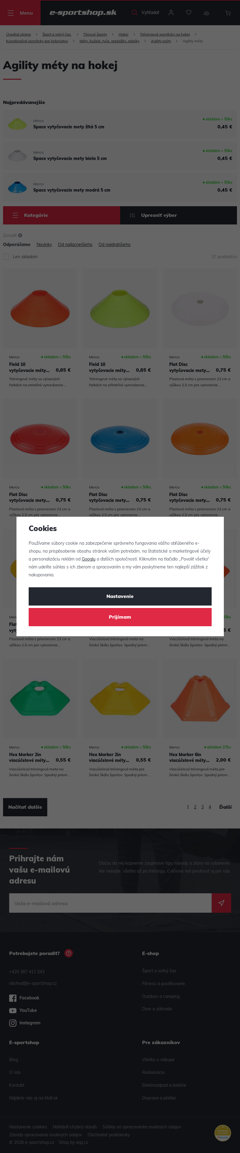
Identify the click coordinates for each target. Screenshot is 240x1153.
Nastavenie (120, 596)
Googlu (88, 559)
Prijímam (120, 617)
